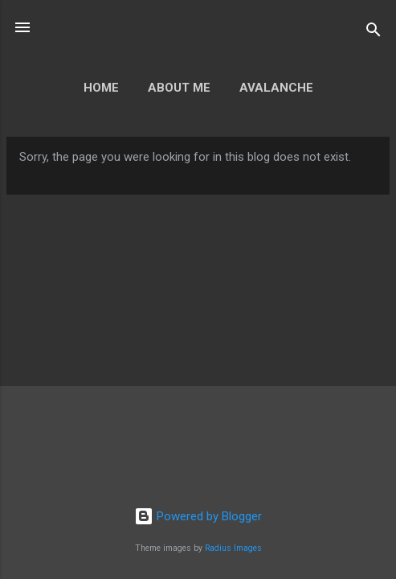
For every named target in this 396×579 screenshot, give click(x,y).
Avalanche (276, 87)
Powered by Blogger (198, 516)
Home (101, 87)
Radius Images (233, 548)
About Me (179, 87)
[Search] (373, 32)
